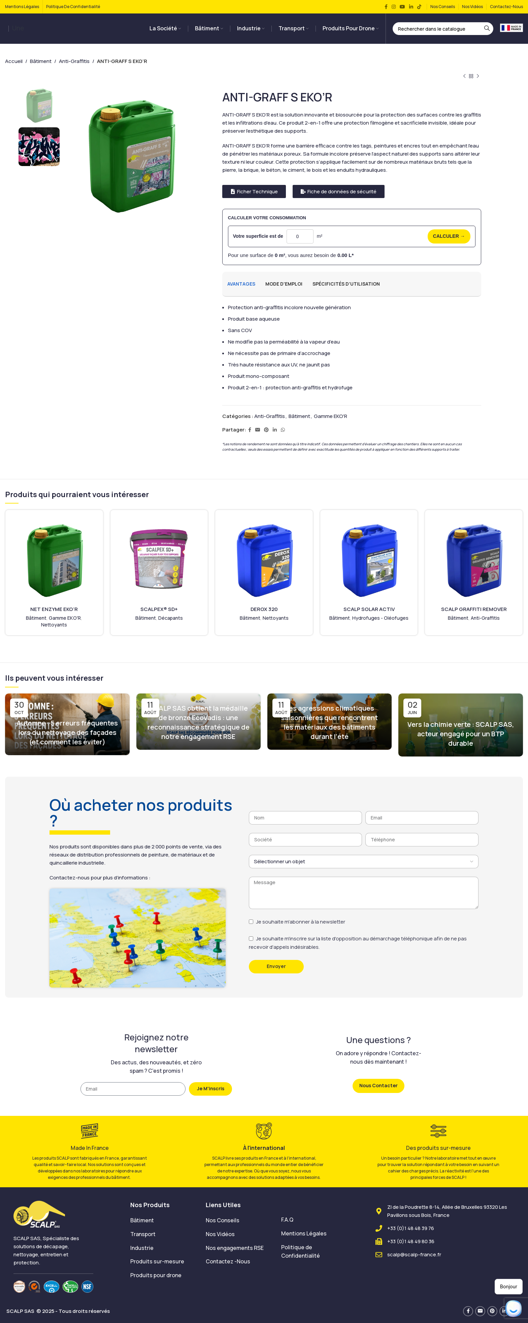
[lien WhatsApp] (283, 429)
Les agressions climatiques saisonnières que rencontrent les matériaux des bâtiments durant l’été (329, 722)
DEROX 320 (264, 609)
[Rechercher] (443, 28)
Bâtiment (41, 61)
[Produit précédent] (464, 76)
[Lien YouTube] (402, 6)
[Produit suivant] (477, 76)
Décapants (170, 618)
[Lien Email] (257, 429)
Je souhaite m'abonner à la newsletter (300, 921)
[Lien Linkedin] (411, 6)
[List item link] (163, 1220)
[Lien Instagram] (394, 6)
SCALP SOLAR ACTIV (369, 609)
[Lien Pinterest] (266, 429)
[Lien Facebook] (386, 6)
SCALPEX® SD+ (159, 609)
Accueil (14, 61)
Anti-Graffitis (74, 61)
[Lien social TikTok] (419, 6)
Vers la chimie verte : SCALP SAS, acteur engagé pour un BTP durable (460, 734)
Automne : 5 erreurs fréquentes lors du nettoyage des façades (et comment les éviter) (67, 732)
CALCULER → (449, 236)
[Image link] (39, 1213)
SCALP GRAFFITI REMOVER (474, 609)
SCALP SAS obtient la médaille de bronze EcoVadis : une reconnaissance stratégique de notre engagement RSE (198, 722)
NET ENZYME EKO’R (54, 609)
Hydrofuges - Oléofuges (380, 618)
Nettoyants (54, 624)
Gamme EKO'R (330, 416)
